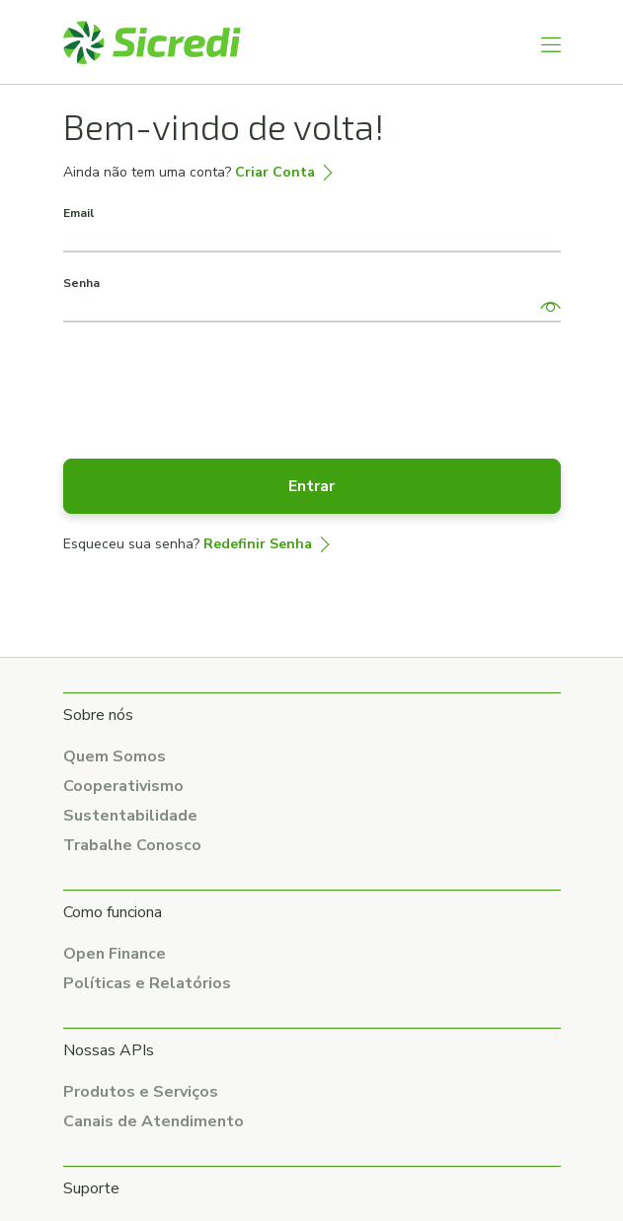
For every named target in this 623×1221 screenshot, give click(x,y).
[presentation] (213, 380)
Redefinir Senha (257, 544)
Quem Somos (114, 756)
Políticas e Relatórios (147, 983)
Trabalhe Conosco (132, 845)
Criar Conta (275, 172)
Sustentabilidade (130, 816)
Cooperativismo (123, 786)
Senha (81, 283)
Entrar (311, 486)
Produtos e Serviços (140, 1092)
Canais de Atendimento (153, 1121)
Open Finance (114, 954)
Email (78, 213)
